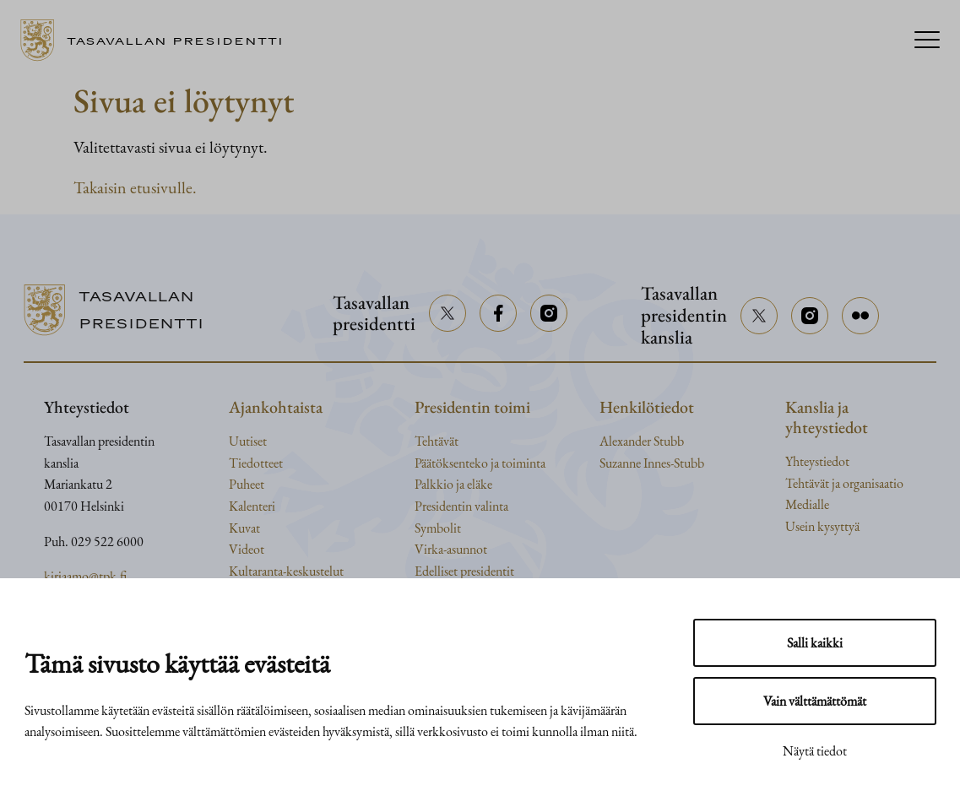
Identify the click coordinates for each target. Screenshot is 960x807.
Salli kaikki (815, 643)
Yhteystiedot (817, 461)
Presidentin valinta (461, 506)
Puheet (246, 484)
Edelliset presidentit (464, 571)
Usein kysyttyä (822, 526)
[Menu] (927, 41)
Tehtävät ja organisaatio (844, 483)
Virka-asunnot (451, 549)
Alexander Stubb (641, 441)
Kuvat (244, 528)
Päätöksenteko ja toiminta (480, 463)
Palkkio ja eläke (453, 484)
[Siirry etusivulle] (158, 40)
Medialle (807, 504)
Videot (246, 549)
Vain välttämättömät (814, 701)
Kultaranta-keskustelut (286, 571)
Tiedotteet (256, 463)
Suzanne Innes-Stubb (651, 463)
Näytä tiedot (815, 751)
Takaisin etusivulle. (135, 187)
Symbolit (438, 528)
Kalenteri (252, 506)
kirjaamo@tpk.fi (85, 576)
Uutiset (248, 441)
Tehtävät (436, 441)
